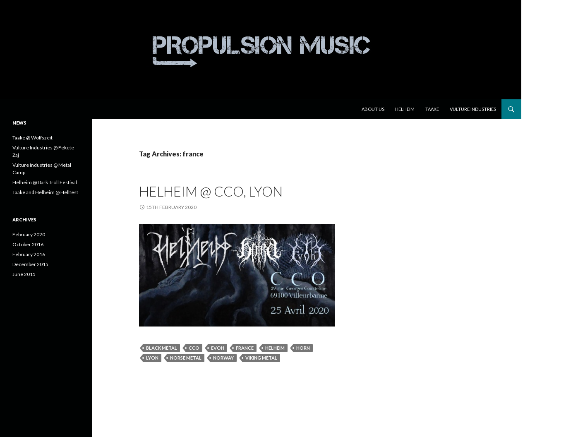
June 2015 (24, 274)
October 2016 (27, 244)
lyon (152, 357)
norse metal (185, 357)
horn (303, 348)
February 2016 (28, 254)
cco (194, 348)
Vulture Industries (473, 109)
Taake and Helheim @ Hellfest (45, 192)
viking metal (261, 357)
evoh (217, 348)
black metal (161, 348)
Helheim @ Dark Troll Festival (44, 182)
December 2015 (30, 264)
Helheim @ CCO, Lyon (211, 191)
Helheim (405, 109)
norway (223, 357)
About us (373, 109)
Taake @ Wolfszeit (32, 137)
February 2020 (28, 234)
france (245, 348)
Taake (432, 109)
